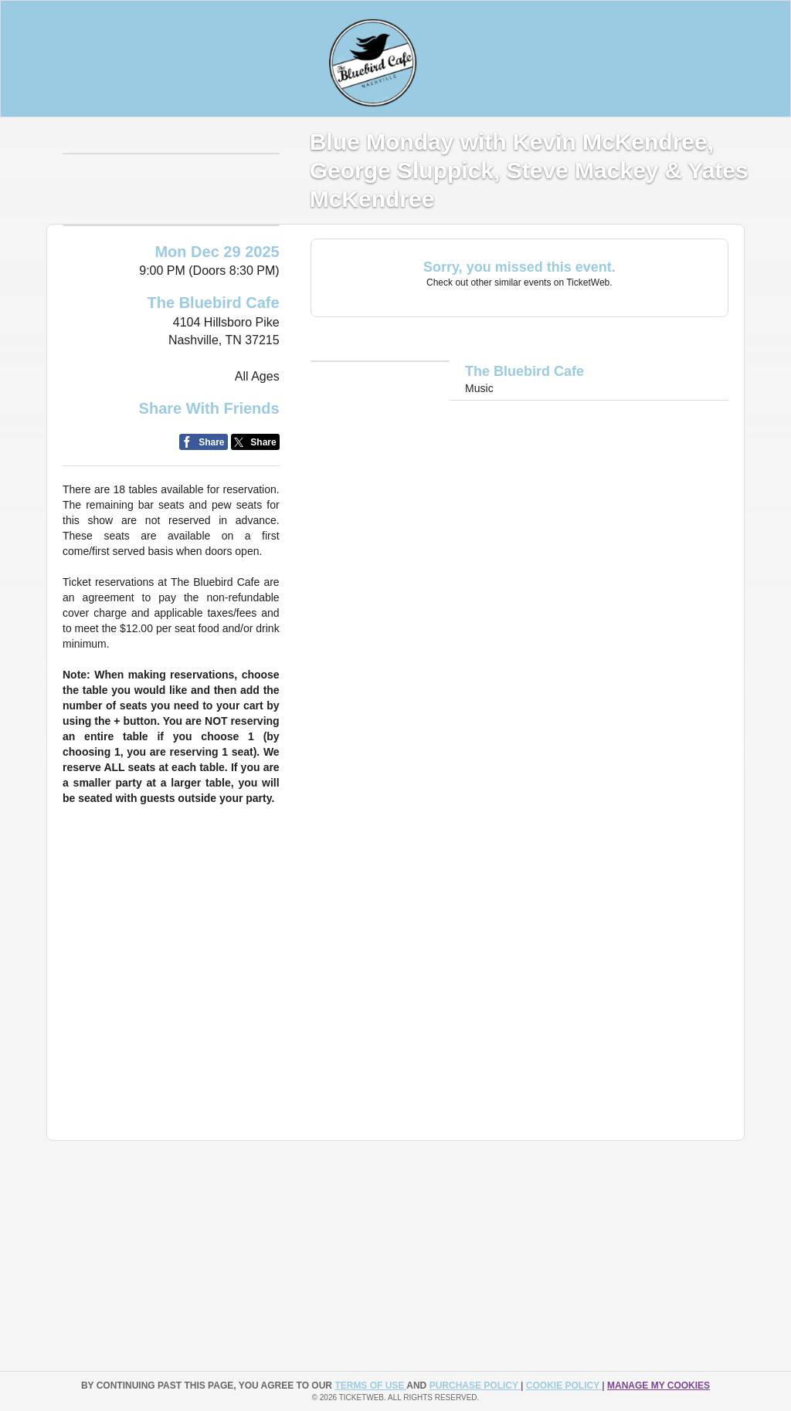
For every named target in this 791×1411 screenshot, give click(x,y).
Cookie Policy (564, 1385)
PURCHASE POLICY (475, 1385)
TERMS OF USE (370, 1385)
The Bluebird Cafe (214, 374)
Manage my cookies (658, 1385)
